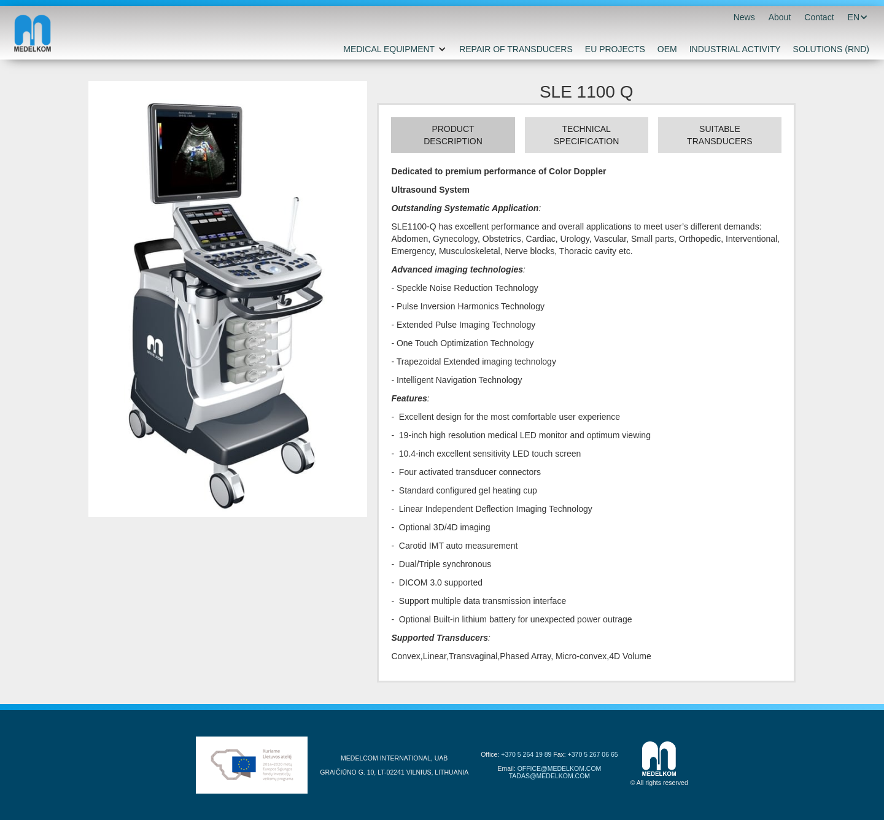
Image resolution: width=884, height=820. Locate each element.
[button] (853, 17)
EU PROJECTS (615, 49)
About (780, 17)
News (744, 17)
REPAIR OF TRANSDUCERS (516, 49)
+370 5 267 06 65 (593, 754)
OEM (667, 49)
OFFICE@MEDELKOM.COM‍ (560, 768)
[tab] (452, 135)
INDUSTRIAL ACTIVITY (735, 49)
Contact (819, 17)
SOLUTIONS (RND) (831, 49)
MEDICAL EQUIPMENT (389, 49)
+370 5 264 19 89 (526, 754)
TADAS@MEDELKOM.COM (549, 775)
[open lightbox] (227, 299)
